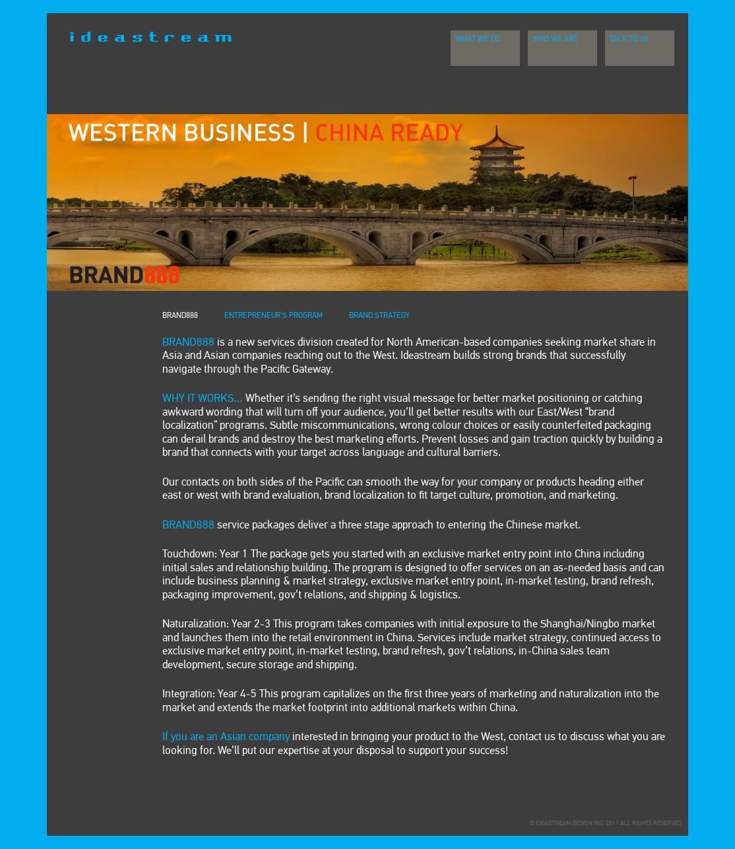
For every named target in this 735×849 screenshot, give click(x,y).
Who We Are (555, 40)
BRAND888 (180, 316)
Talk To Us (629, 40)
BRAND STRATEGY (379, 316)
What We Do (477, 40)
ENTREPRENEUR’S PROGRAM (273, 316)
